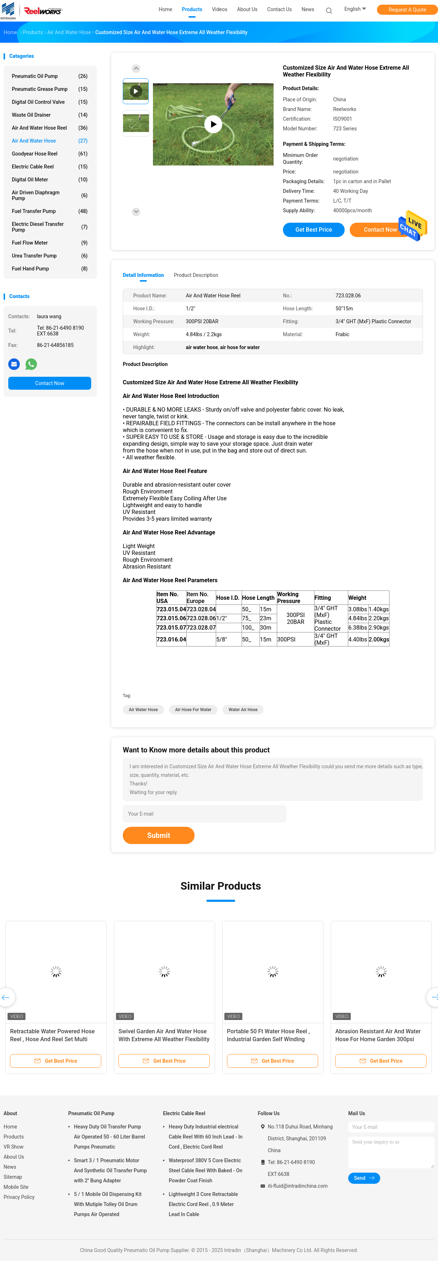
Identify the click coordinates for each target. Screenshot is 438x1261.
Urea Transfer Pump (50, 255)
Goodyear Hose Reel (50, 153)
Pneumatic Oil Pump (50, 76)
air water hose (143, 709)
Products (14, 1137)
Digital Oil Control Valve (50, 102)
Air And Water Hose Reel (50, 127)
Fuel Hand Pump (50, 268)
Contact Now (49, 383)
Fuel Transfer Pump (50, 211)
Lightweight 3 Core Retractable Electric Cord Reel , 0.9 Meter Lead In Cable (203, 1204)
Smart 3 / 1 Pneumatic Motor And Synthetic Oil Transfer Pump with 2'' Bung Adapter (110, 1170)
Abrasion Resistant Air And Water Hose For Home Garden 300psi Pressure (378, 1039)
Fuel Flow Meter (50, 242)
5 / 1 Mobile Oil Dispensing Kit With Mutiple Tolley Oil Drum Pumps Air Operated (107, 1204)
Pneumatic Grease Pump (50, 89)
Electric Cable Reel (50, 166)
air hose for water (193, 709)
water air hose (243, 709)
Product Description (196, 275)
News (10, 1167)
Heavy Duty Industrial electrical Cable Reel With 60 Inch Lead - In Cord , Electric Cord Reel (205, 1137)
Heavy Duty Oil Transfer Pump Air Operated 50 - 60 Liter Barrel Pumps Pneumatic (109, 1137)
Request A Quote (407, 10)
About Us (14, 1157)
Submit (158, 835)
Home (10, 1127)
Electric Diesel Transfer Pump (50, 227)
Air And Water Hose (50, 140)
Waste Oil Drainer (50, 115)
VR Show (14, 1147)
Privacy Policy (19, 1197)
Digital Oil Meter (50, 179)
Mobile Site (16, 1187)
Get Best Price (313, 229)
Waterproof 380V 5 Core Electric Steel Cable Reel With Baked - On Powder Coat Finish (205, 1170)
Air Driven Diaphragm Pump (50, 195)
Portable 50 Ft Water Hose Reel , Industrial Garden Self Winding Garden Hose (268, 1039)
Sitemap (13, 1177)
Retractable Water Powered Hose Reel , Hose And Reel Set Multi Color (52, 1039)
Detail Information (143, 275)
